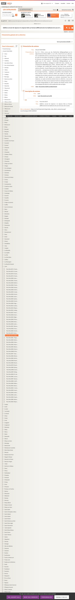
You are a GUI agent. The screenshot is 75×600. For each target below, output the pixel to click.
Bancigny (7, 76)
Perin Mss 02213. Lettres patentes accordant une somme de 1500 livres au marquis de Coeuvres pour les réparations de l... (12, 305)
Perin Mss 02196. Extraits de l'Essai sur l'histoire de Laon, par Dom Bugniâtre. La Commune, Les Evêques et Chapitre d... (12, 294)
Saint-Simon (7, 532)
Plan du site (9, 116)
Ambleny (7, 60)
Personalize (47, 597)
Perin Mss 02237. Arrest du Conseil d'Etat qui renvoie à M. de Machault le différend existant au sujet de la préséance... (12, 312)
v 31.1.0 (70, 116)
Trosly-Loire (7, 559)
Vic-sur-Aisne (8, 578)
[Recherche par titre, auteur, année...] (6, 15)
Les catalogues (9, 9)
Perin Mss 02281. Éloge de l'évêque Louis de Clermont (12, 337)
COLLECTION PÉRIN (7, 51)
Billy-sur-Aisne (8, 102)
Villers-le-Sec (8, 591)
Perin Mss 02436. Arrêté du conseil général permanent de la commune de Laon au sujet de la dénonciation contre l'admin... (12, 392)
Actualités (63, 3)
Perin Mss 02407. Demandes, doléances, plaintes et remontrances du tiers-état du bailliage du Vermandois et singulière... (12, 379)
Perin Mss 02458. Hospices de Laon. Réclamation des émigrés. (12, 397)
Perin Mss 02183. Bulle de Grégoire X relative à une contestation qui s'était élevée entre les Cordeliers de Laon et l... (12, 283)
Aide (73, 3)
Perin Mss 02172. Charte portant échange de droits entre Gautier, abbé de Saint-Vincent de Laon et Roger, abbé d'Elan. (12, 269)
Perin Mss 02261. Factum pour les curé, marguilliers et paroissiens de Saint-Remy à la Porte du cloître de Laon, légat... (12, 328)
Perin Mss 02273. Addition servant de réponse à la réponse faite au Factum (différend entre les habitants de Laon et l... (12, 335)
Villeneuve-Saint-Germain (10, 585)
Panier (55, 9)
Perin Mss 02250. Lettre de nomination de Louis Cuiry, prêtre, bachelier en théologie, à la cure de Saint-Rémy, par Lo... (12, 324)
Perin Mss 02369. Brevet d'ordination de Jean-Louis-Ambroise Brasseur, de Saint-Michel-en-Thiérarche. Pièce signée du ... (12, 363)
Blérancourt (8, 108)
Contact (68, 3)
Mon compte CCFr (48, 3)
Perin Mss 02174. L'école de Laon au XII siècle (12, 271)
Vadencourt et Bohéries (10, 562)
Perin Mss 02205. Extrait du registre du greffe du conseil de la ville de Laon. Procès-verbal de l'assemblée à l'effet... (12, 301)
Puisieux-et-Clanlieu (9, 489)
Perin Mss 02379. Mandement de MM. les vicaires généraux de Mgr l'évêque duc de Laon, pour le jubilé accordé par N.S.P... (12, 365)
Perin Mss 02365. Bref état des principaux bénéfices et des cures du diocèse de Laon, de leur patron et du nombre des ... (12, 358)
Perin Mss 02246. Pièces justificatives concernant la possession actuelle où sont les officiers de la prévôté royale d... (12, 319)
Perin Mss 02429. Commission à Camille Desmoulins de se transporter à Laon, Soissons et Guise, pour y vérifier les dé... (12, 388)
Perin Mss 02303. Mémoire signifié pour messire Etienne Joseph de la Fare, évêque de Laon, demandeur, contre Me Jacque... (12, 347)
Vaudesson (7, 569)
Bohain (7, 111)
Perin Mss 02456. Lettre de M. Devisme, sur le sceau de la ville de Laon (12, 395)
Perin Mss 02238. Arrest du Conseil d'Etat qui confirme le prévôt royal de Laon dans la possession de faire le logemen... (12, 315)
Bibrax (6, 97)
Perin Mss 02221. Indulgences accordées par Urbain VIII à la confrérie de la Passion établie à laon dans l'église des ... (12, 310)
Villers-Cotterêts (8, 589)
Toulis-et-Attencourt (9, 557)
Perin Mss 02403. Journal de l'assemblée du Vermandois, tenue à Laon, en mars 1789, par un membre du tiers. (12, 376)
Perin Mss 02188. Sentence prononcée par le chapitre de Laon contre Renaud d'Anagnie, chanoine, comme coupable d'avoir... (12, 287)
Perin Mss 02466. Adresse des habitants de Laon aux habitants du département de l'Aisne (12, 399)
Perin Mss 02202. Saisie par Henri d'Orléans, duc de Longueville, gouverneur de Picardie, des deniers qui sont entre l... (12, 296)
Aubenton (7, 72)
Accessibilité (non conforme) (31, 116)
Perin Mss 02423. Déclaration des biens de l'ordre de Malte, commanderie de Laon (12, 385)
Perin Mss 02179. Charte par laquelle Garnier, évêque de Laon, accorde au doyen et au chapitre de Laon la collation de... (12, 276)
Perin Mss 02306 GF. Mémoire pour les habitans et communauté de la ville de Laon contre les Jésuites (12, 351)
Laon (39, 96)
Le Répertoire (25, 10)
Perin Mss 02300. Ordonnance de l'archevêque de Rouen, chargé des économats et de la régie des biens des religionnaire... (12, 342)
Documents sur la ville (46, 96)
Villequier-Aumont (9, 587)
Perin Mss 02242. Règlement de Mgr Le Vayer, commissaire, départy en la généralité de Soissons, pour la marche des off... (12, 317)
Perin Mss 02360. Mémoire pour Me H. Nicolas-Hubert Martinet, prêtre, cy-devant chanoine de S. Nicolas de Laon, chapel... (12, 356)
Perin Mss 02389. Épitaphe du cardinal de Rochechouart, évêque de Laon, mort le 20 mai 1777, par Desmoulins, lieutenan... (12, 367)
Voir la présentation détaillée (64, 41)
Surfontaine (7, 555)
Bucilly (6, 134)
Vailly (6, 564)
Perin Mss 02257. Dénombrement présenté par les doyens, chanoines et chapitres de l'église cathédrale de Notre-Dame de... (12, 326)
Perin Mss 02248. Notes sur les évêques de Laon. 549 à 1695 (12, 321)
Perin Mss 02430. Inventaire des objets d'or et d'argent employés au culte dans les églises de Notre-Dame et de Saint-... (12, 390)
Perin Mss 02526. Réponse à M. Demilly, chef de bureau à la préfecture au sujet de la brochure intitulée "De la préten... (12, 401)
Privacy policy (61, 597)
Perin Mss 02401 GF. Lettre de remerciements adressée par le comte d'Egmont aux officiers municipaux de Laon (12, 374)
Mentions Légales (18, 116)
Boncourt (7, 113)
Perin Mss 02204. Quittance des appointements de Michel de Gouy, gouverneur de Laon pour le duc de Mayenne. (12, 299)
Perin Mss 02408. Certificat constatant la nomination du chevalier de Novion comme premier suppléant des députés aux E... (12, 381)
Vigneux (6, 582)
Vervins (6, 573)
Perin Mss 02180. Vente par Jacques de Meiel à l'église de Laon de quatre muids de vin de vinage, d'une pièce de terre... (12, 278)
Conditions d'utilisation (45, 116)
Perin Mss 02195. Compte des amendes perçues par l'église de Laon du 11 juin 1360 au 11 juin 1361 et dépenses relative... (12, 292)
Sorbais (6, 553)
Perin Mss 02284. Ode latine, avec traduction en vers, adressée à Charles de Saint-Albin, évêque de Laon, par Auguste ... (12, 340)
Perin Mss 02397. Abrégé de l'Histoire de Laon (12, 372)
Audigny (7, 74)
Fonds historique (6, 49)
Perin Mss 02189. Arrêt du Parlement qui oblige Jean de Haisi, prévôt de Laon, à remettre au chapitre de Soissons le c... (12, 289)
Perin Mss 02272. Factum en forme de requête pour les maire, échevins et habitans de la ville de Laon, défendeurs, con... (12, 333)
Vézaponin (7, 575)
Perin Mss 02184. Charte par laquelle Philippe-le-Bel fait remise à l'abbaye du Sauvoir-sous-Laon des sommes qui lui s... (12, 285)
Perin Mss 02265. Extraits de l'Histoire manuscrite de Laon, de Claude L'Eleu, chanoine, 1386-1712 (12, 331)
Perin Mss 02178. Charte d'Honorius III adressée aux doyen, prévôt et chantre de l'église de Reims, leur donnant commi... (12, 273)
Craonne (6, 200)
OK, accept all (14, 597)
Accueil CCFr (4, 21)
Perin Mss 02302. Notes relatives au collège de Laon (12, 344)
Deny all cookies (31, 597)
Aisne (37, 86)
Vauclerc (7, 566)
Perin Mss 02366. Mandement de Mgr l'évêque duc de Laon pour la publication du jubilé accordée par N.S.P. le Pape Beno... (12, 360)
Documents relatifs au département (48, 86)
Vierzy (6, 580)
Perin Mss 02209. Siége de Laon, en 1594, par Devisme (12, 303)
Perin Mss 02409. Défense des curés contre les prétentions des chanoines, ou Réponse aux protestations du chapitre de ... (12, 383)
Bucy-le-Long (8, 136)
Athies (6, 70)
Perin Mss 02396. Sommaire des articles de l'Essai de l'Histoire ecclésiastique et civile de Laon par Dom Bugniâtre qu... (12, 369)
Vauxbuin (7, 571)
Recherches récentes (68, 9)
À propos (57, 3)
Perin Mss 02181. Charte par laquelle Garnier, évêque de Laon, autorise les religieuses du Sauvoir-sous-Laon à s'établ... (12, 280)
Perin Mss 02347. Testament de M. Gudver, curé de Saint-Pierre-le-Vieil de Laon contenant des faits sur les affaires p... (12, 353)
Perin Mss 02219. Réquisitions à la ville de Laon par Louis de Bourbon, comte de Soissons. (12, 308)
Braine (6, 118)
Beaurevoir (7, 88)
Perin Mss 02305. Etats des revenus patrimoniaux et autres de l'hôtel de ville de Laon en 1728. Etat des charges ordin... (12, 349)
